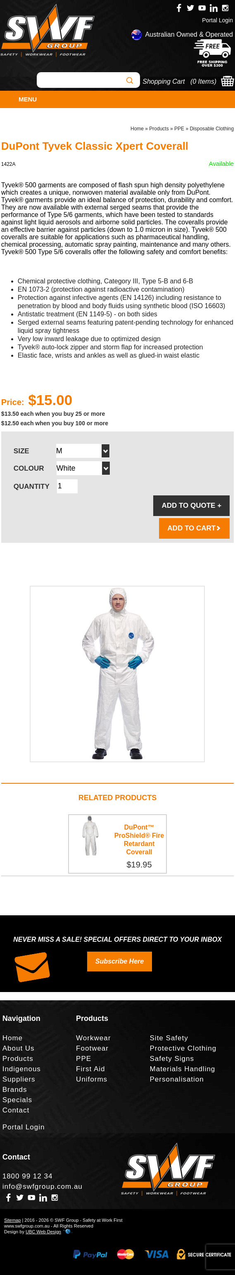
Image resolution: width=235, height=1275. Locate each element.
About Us (18, 1048)
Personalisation (177, 1079)
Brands (14, 1090)
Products (159, 129)
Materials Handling (183, 1069)
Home (137, 129)
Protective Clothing (183, 1048)
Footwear (92, 1048)
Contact (16, 1110)
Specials (17, 1100)
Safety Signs (172, 1059)
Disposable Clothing (212, 129)
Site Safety (169, 1038)
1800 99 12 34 (27, 1176)
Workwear (93, 1038)
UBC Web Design (43, 1231)
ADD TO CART (194, 528)
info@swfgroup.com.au (42, 1186)
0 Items (203, 81)
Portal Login (217, 20)
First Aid (90, 1069)
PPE (179, 129)
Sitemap (12, 1220)
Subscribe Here (119, 961)
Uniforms (91, 1079)
